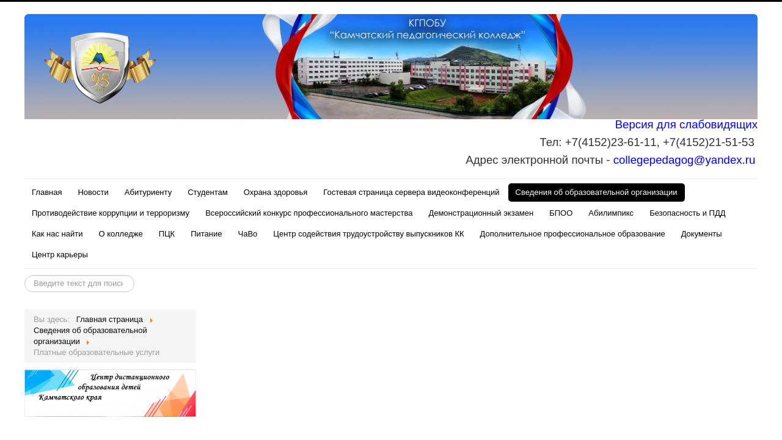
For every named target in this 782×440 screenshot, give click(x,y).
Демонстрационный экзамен (480, 213)
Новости (93, 192)
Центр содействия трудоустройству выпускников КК (368, 233)
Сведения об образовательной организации (597, 192)
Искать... (24, 275)
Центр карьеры (60, 254)
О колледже (121, 233)
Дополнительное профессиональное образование (572, 233)
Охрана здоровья (276, 192)
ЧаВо (248, 233)
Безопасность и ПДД (687, 213)
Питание (206, 233)
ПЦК (167, 233)
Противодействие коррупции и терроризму (110, 213)
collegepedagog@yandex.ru (684, 159)
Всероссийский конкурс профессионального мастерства (308, 213)
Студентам (208, 192)
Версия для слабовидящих (686, 124)
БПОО (560, 213)
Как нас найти (57, 233)
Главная (47, 192)
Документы (701, 233)
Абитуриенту (148, 192)
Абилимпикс (611, 213)
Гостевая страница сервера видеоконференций (411, 192)
